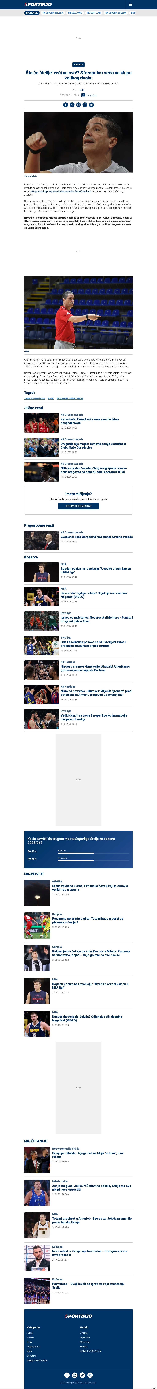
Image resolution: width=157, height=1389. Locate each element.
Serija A (57, 914)
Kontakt (83, 1346)
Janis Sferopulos (34, 398)
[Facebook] (65, 104)
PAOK (51, 398)
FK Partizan (94, 13)
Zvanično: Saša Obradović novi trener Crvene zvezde (97, 537)
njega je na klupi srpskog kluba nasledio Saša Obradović (61, 191)
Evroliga (66, 613)
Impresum (85, 1337)
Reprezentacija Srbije (65, 1148)
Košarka (78, 65)
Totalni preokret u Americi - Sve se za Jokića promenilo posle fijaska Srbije (92, 1220)
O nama (84, 1333)
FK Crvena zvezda (53, 13)
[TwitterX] (72, 104)
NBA (63, 564)
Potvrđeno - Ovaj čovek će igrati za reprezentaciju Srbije (88, 1285)
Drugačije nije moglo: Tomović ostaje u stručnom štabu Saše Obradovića (93, 445)
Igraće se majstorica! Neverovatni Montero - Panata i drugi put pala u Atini (97, 619)
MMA (29, 1351)
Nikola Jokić (75, 13)
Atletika (57, 881)
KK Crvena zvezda (115, 13)
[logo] (38, 4)
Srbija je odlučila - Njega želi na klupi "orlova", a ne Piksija (88, 1155)
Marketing (85, 1342)
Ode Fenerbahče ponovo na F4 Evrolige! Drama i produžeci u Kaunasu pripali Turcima (93, 644)
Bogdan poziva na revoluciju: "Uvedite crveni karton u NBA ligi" (96, 570)
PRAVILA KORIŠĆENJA (90, 1351)
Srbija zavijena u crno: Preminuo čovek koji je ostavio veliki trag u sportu (90, 887)
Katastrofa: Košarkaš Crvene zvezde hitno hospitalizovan (90, 421)
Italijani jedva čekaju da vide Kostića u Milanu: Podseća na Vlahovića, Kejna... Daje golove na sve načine (91, 953)
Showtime (31, 1356)
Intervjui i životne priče (37, 1360)
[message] (91, 104)
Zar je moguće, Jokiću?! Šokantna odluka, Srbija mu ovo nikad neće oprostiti (91, 1187)
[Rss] (90, 1375)
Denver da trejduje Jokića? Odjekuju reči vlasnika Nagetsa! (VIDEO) (94, 595)
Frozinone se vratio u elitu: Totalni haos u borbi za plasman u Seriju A (87, 920)
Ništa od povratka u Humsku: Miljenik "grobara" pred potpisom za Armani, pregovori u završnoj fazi (96, 693)
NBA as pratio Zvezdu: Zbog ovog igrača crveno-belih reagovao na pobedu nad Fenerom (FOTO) (94, 470)
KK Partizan (68, 662)
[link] (84, 104)
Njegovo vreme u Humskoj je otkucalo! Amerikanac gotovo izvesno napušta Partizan (95, 668)
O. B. (82, 90)
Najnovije (32, 13)
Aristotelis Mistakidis (70, 398)
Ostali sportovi (33, 1346)
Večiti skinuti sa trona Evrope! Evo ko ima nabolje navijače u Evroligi (94, 717)
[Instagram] (74, 1375)
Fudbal (30, 1333)
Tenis (29, 1342)
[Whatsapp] (78, 104)
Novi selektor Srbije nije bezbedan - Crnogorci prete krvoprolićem (89, 1253)
